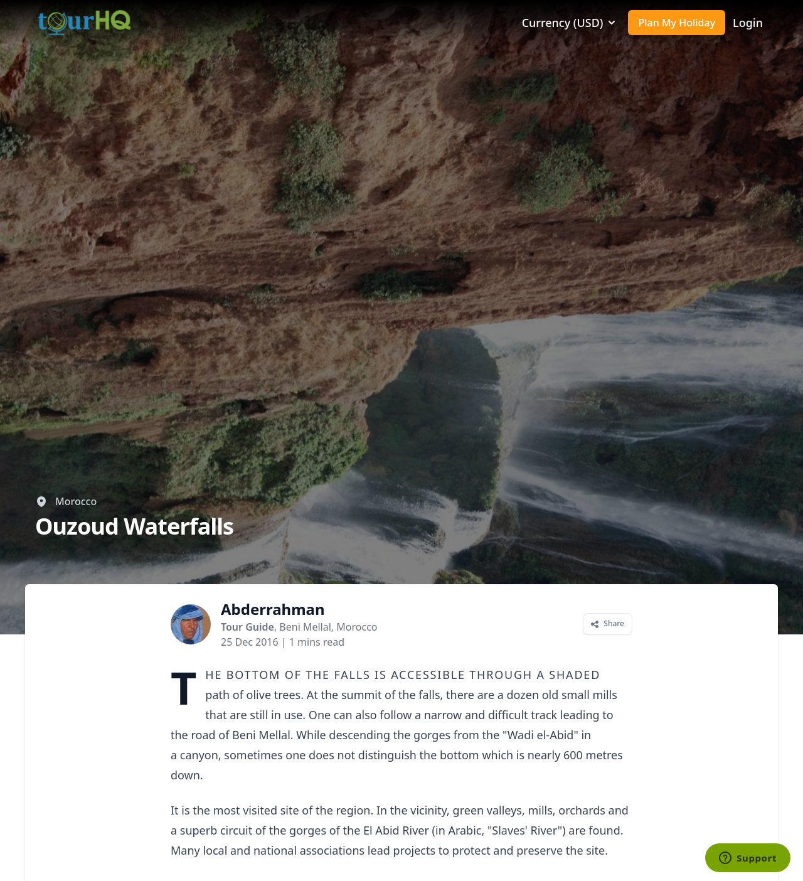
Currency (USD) (570, 22)
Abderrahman (273, 609)
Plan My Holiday (676, 22)
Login (748, 22)
